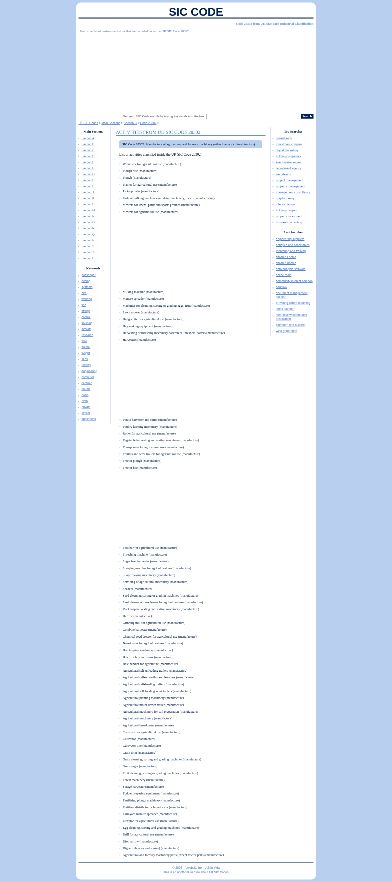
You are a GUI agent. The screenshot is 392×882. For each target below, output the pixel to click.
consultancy (284, 138)
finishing (87, 323)
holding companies (288, 156)
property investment (289, 216)
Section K (88, 198)
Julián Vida (212, 867)
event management (289, 162)
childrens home (286, 257)
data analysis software (291, 269)
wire (84, 341)
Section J (88, 192)
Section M (88, 210)
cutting (86, 281)
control (86, 317)
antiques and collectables (293, 245)
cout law (281, 287)
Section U (88, 258)
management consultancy (293, 192)
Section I (87, 186)
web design (283, 174)
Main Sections (93, 131)
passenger (89, 275)
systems (87, 287)
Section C (88, 150)
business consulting (289, 222)
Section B (88, 144)
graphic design (286, 198)
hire (84, 293)
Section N (88, 216)
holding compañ (286, 210)
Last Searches (293, 232)
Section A (88, 138)
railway (86, 365)
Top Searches (293, 131)
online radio (284, 275)
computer (88, 377)
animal (86, 347)
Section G (88, 174)
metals (86, 389)
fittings (86, 311)
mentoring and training (291, 251)
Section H (88, 180)
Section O (88, 222)
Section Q (88, 234)
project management (289, 180)
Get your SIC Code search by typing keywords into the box (163, 116)
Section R (88, 240)
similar (86, 413)
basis (85, 395)
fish (84, 305)
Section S (88, 246)
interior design (285, 204)
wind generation (286, 331)
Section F (88, 168)
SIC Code (196, 12)
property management (290, 186)
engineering (89, 371)
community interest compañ (294, 281)
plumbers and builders (291, 325)
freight (86, 353)
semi (85, 359)
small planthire (285, 309)
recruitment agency (289, 168)
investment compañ (289, 144)
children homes (286, 263)
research (87, 335)
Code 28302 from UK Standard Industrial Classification (275, 24)
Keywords (93, 268)
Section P (88, 228)
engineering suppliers (290, 239)
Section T (88, 252)
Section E (88, 162)
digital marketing (287, 150)
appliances (89, 419)
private (86, 407)
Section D (88, 156)
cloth (85, 401)
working (87, 299)
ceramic (87, 383)
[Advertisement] (196, 71)
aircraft (86, 329)
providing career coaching (293, 303)
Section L (88, 204)
